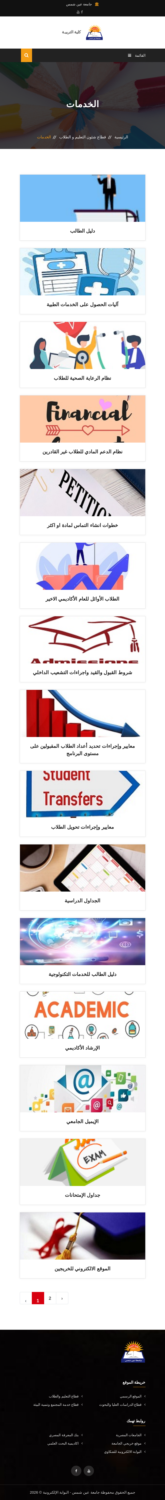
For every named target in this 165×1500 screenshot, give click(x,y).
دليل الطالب (82, 231)
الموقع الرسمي (133, 1396)
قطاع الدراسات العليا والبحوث (122, 1405)
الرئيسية (121, 137)
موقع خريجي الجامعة (128, 1443)
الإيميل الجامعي (82, 1121)
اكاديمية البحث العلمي (65, 1443)
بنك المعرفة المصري (66, 1435)
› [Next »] (62, 1298)
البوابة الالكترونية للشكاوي (125, 1452)
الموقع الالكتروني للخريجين (82, 1268)
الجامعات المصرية (131, 1435)
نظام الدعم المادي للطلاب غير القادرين (82, 451)
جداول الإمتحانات (82, 1195)
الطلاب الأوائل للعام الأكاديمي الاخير (82, 599)
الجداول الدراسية (83, 900)
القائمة (136, 55)
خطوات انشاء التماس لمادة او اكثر (82, 525)
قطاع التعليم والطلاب (66, 1396)
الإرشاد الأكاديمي (82, 1048)
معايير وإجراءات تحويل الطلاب (82, 827)
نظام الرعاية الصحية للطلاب (82, 378)
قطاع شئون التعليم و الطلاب (82, 137)
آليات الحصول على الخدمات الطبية (82, 304)
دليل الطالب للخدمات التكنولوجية (83, 974)
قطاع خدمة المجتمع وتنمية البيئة (58, 1405)
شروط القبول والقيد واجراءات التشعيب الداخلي (82, 672)
